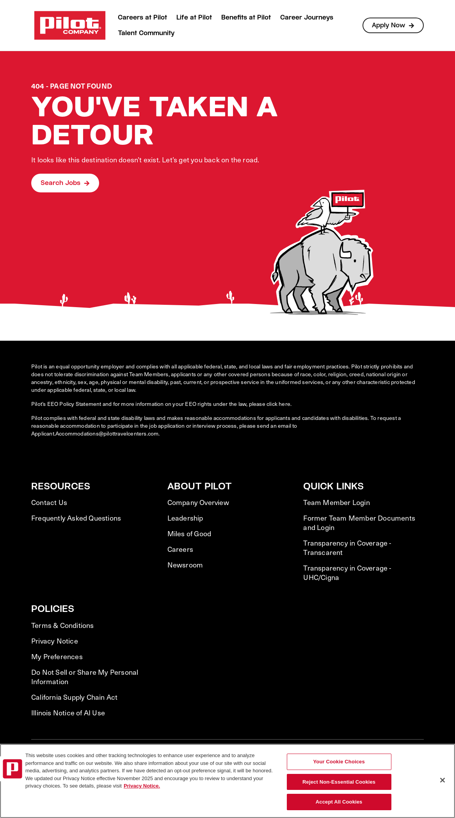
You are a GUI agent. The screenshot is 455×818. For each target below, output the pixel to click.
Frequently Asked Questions (76, 518)
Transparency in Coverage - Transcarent (347, 547)
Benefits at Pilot (246, 17)
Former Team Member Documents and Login (359, 522)
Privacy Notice (54, 641)
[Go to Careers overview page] (69, 25)
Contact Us (49, 502)
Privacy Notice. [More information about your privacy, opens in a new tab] (142, 786)
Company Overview (198, 502)
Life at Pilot (194, 17)
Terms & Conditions (62, 625)
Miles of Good (189, 533)
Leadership (185, 518)
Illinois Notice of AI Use (68, 712)
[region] (227, 781)
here (284, 404)
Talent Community (146, 33)
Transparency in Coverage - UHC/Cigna (347, 572)
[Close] (442, 780)
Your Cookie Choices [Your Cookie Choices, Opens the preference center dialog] (339, 762)
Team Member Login (336, 502)
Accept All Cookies (339, 802)
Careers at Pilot (142, 17)
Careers (180, 549)
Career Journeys (306, 17)
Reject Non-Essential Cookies (338, 782)
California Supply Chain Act (74, 697)
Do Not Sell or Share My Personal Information (84, 676)
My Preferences (57, 656)
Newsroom (185, 564)
